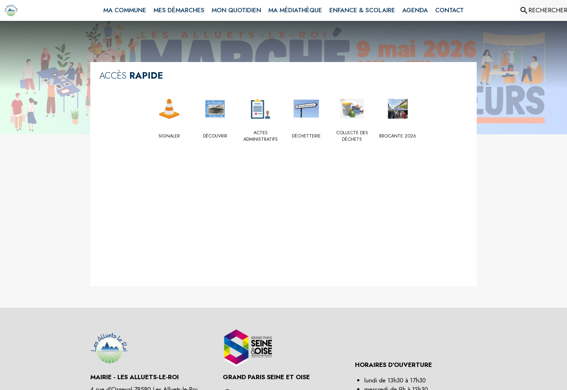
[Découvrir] (215, 136)
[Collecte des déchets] (352, 136)
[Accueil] (11, 10)
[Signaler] (169, 136)
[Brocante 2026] (398, 136)
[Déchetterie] (306, 136)
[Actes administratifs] (261, 136)
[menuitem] (125, 9)
